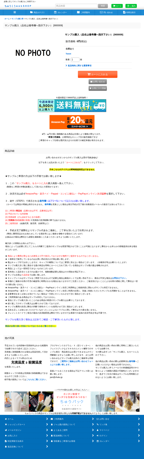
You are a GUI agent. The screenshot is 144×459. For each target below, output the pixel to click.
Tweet (68, 54)
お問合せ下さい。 (120, 278)
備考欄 (42, 201)
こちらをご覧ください (36, 379)
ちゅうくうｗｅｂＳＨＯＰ (18, 6)
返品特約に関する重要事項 (78, 65)
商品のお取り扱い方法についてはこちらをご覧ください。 (30, 326)
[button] (14, 12)
